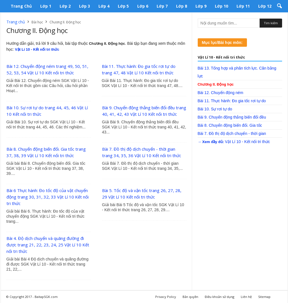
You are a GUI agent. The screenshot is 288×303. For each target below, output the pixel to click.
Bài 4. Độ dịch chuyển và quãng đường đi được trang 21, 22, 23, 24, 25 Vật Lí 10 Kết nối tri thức (47, 244)
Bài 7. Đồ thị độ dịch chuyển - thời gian (232, 133)
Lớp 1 (45, 6)
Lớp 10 (221, 6)
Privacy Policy (165, 297)
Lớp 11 (243, 6)
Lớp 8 (181, 6)
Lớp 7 (162, 6)
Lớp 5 (123, 6)
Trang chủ (21, 6)
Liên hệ (246, 297)
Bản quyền (190, 297)
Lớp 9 (200, 6)
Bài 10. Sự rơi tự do (215, 109)
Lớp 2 (65, 6)
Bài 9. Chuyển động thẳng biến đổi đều (232, 117)
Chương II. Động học (216, 84)
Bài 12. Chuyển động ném (220, 92)
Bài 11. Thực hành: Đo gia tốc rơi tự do (232, 101)
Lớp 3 (84, 6)
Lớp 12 (264, 6)
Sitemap (264, 297)
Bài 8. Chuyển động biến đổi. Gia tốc (230, 125)
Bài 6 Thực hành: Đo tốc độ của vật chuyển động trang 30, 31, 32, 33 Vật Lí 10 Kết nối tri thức (47, 197)
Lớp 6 (142, 6)
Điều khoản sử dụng (219, 297)
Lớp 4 (103, 6)
